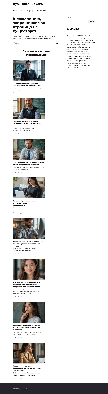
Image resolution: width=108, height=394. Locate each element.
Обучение (41, 11)
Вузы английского (28, 4)
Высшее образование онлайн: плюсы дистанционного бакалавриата (25, 203)
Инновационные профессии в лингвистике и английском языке (27, 84)
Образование (19, 11)
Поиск (69, 18)
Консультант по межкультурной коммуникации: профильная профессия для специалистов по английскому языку (27, 285)
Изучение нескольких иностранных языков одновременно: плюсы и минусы (28, 243)
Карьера (30, 11)
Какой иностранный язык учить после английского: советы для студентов (26, 327)
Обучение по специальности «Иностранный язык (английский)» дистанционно (27, 124)
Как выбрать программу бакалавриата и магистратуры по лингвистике (27, 367)
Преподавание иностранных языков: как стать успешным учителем (28, 163)
